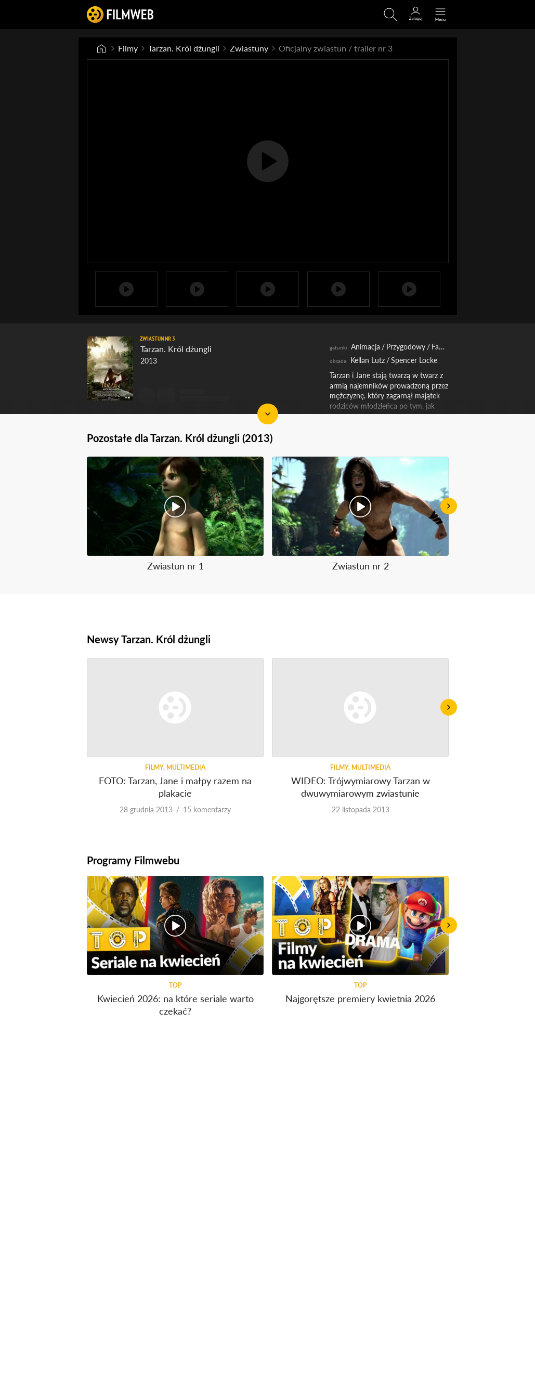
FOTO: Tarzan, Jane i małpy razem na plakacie (175, 786)
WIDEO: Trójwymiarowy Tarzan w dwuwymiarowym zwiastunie (360, 786)
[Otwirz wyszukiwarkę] (390, 14)
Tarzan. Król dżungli (183, 48)
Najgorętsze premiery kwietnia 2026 (360, 998)
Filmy (128, 48)
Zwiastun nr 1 (175, 566)
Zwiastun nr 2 (360, 566)
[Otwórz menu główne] (440, 14)
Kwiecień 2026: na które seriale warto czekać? (175, 1004)
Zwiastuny (249, 48)
